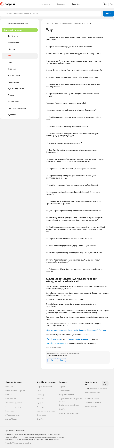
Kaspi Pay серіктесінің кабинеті (70, 413)
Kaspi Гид (40, 419)
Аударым (40, 403)
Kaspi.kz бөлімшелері (92, 393)
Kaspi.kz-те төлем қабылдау (69, 405)
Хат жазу (105, 383)
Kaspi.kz (48, 23)
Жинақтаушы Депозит (13, 403)
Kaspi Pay (62, 387)
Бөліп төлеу (9, 411)
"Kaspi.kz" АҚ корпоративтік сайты (18, 443)
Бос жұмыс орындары (93, 402)
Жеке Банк (40, 399)
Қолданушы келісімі (92, 398)
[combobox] (53, 14)
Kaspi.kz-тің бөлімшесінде (78, 339)
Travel (39, 391)
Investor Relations (91, 406)
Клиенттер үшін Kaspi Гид (63, 23)
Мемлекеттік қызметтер (46, 411)
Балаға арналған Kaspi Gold (15, 391)
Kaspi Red (8, 395)
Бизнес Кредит (64, 391)
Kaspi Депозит (10, 399)
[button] (78, 320)
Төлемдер (40, 395)
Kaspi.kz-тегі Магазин (45, 387)
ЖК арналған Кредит (12, 415)
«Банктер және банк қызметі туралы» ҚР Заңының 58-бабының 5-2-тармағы (76, 330)
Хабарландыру (42, 415)
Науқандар (40, 407)
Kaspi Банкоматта (54, 339)
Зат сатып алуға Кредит (14, 407)
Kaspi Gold (9, 387)
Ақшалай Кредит (80, 23)
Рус (111, 4)
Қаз (105, 4)
